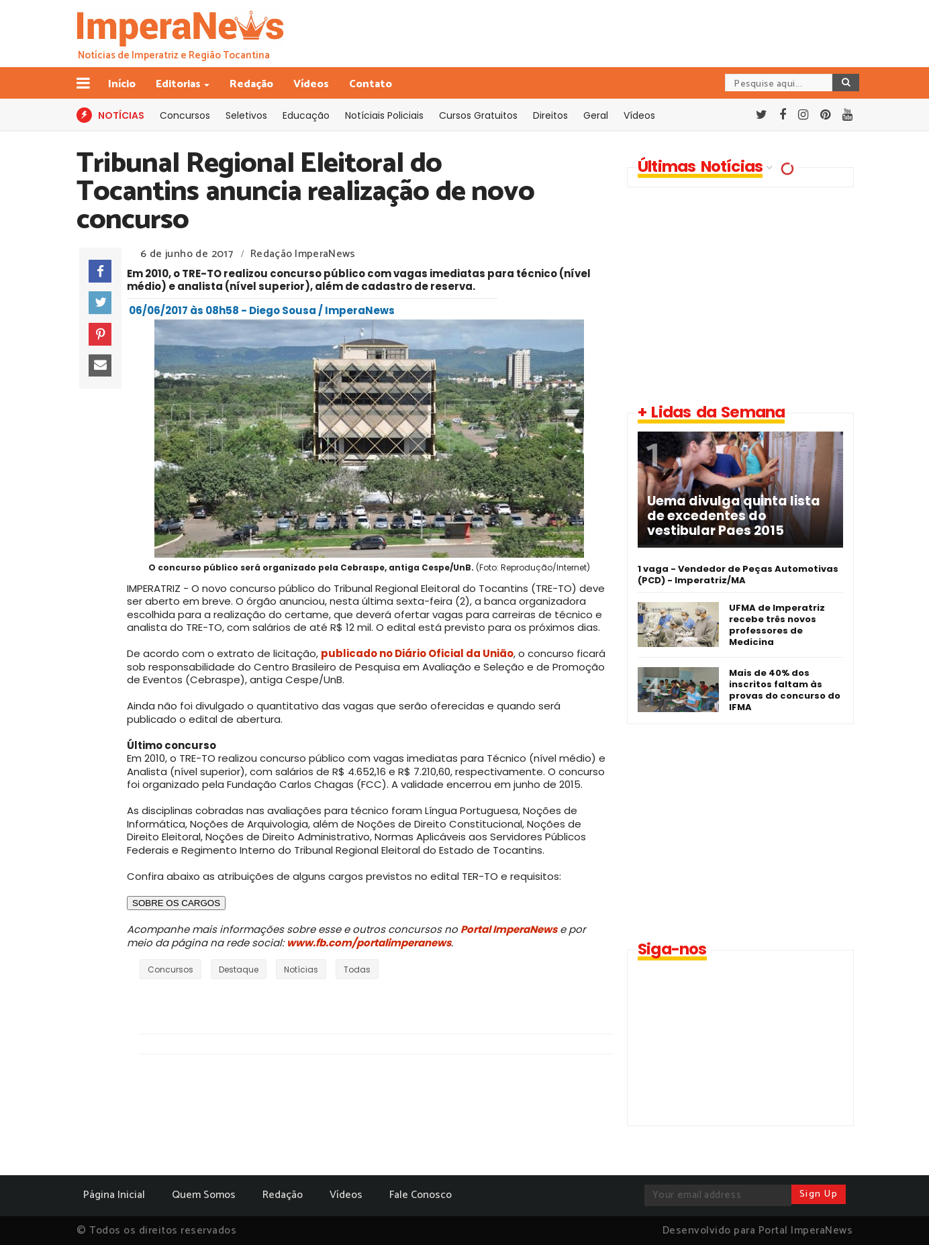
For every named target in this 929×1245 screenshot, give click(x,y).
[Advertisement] (739, 295)
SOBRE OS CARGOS (176, 903)
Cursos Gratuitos (478, 115)
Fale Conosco (420, 1195)
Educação (306, 115)
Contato (370, 84)
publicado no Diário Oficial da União (417, 653)
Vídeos (311, 84)
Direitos (550, 115)
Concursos (185, 115)
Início (122, 84)
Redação (251, 84)
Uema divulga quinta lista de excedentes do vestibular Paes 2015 (733, 516)
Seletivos (246, 115)
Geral (595, 115)
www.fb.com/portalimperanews (369, 943)
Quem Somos (204, 1195)
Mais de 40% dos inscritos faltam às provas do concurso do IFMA (784, 690)
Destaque (238, 969)
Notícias (301, 969)
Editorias (179, 84)
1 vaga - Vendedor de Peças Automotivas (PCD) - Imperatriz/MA (738, 574)
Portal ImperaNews (508, 929)
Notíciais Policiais (384, 115)
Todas (357, 969)
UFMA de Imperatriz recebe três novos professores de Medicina (777, 625)
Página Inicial (114, 1195)
